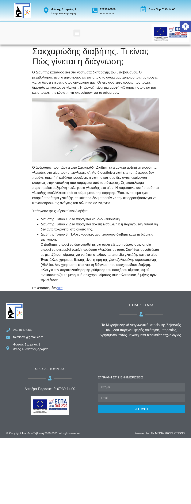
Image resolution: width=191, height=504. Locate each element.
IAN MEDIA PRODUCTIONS (167, 433)
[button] (185, 26)
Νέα (59, 288)
